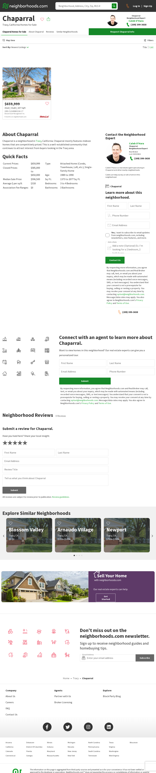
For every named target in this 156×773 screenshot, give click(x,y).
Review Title (11, 469)
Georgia (29, 755)
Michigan (71, 742)
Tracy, (5, 24)
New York (71, 755)
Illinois (49, 742)
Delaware (30, 742)
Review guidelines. (61, 497)
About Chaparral (36, 31)
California (14, 24)
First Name (113, 206)
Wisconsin (134, 742)
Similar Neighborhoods (67, 31)
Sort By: (6, 47)
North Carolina (94, 742)
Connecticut (10, 755)
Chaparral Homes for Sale (14, 31)
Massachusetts (53, 755)
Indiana (50, 747)
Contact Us (11, 714)
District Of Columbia (34, 747)
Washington (113, 751)
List (151, 47)
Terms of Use (123, 303)
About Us (10, 696)
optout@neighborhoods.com (130, 294)
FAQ (8, 708)
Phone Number (120, 215)
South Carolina (94, 751)
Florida (29, 751)
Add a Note (112, 242)
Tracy (38, 140)
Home (66, 678)
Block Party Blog (112, 696)
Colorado (9, 751)
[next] (47, 83)
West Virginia (114, 755)
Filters (149, 40)
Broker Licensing (63, 702)
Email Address (119, 225)
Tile (145, 47)
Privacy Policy (87, 403)
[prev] (5, 83)
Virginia (112, 747)
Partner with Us (62, 696)
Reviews (50, 31)
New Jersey (72, 751)
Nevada (71, 747)
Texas (111, 742)
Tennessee (92, 755)
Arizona (9, 742)
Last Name (136, 206)
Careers (10, 702)
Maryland (51, 751)
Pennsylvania (93, 747)
